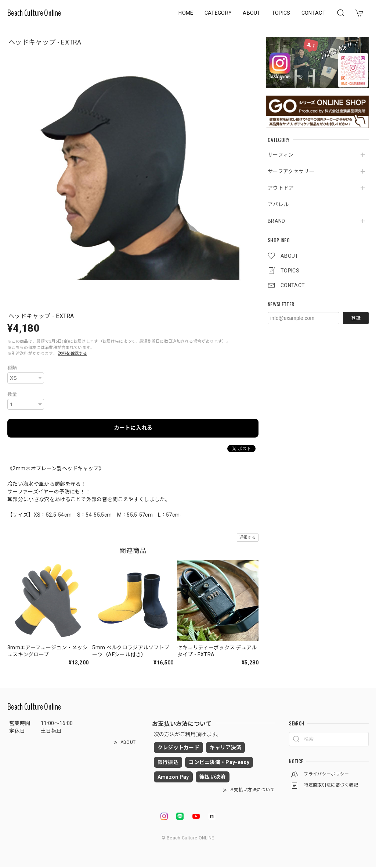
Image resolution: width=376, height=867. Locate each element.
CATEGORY (218, 13)
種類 (12, 368)
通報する (247, 537)
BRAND (276, 221)
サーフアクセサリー (291, 171)
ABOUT (252, 13)
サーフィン (281, 155)
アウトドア (281, 188)
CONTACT (313, 13)
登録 (356, 318)
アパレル (278, 204)
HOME (185, 13)
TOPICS (281, 13)
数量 (12, 394)
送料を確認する (72, 353)
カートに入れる (133, 428)
